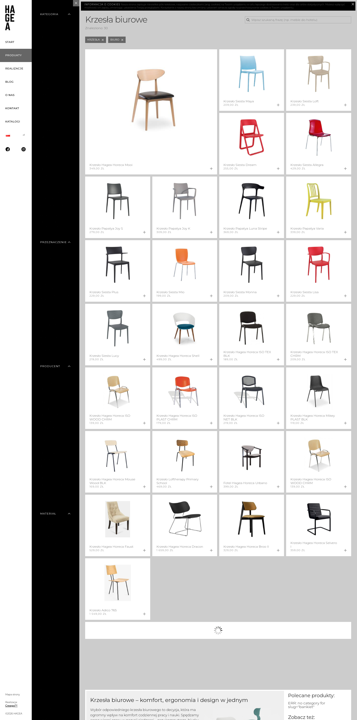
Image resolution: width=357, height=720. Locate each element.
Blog (9, 82)
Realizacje (14, 68)
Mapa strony (12, 694)
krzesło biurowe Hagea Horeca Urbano (194, 712)
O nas (10, 95)
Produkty (13, 55)
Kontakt (12, 108)
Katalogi (12, 121)
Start (10, 42)
